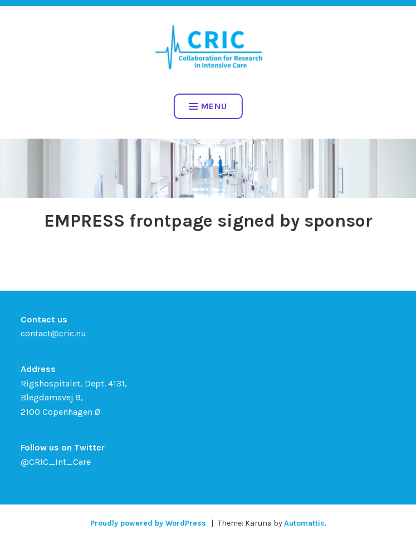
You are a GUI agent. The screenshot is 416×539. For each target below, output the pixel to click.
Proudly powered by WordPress (148, 523)
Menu (208, 106)
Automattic (304, 523)
